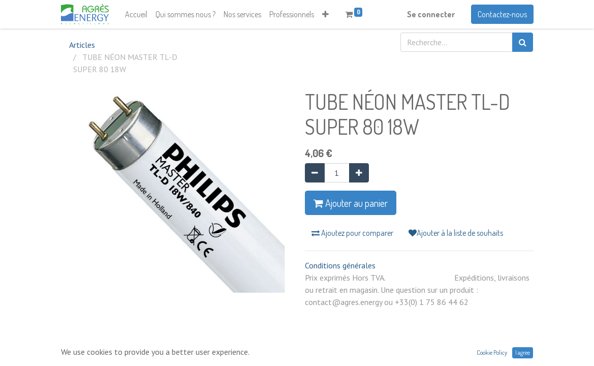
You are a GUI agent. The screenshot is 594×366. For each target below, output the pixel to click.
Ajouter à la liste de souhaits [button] (456, 233)
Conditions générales (340, 265)
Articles (82, 45)
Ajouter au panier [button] (351, 202)
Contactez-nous (502, 14)
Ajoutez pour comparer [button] (352, 233)
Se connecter (431, 14)
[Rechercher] (522, 42)
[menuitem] (136, 14)
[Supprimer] (315, 172)
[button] (325, 14)
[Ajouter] (359, 172)
